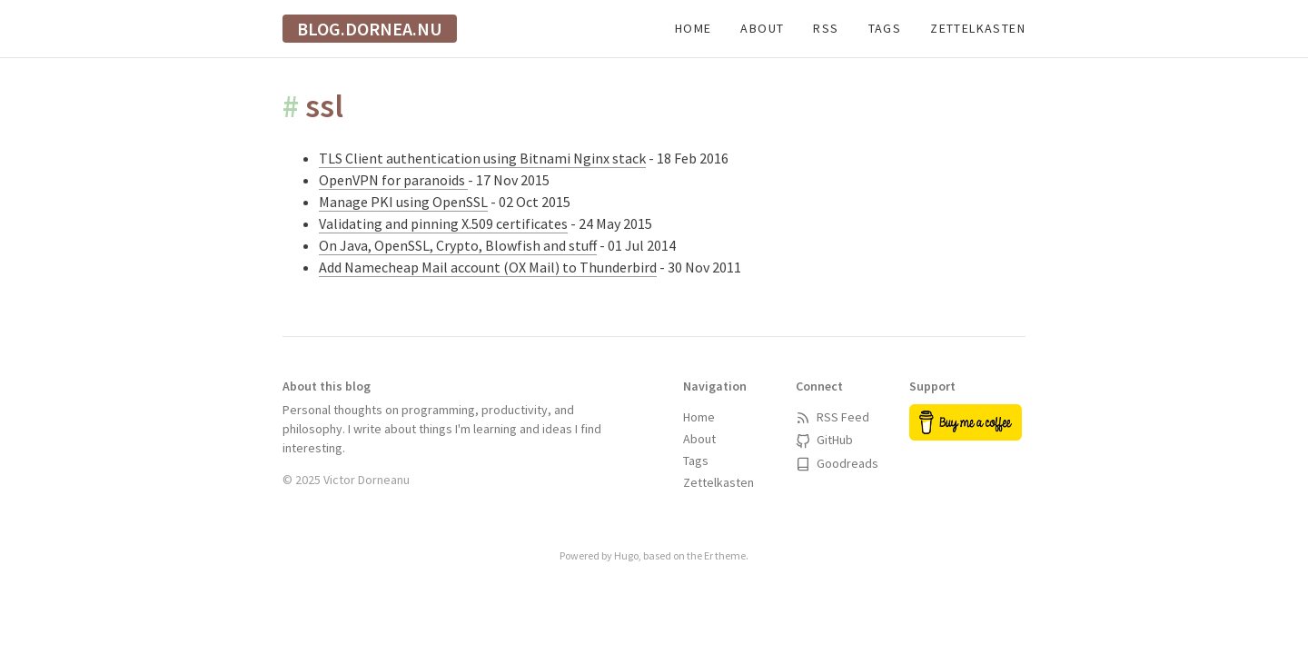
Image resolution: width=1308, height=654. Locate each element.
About (762, 28)
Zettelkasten (978, 28)
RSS (825, 28)
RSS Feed (832, 417)
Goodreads (837, 463)
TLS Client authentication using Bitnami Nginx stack (482, 158)
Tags (885, 28)
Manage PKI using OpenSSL (403, 202)
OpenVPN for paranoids (393, 180)
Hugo (626, 555)
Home (693, 28)
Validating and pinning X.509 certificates (443, 223)
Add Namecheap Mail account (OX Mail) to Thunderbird (488, 267)
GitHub (824, 439)
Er (708, 555)
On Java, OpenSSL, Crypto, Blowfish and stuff (458, 245)
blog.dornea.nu (369, 28)
